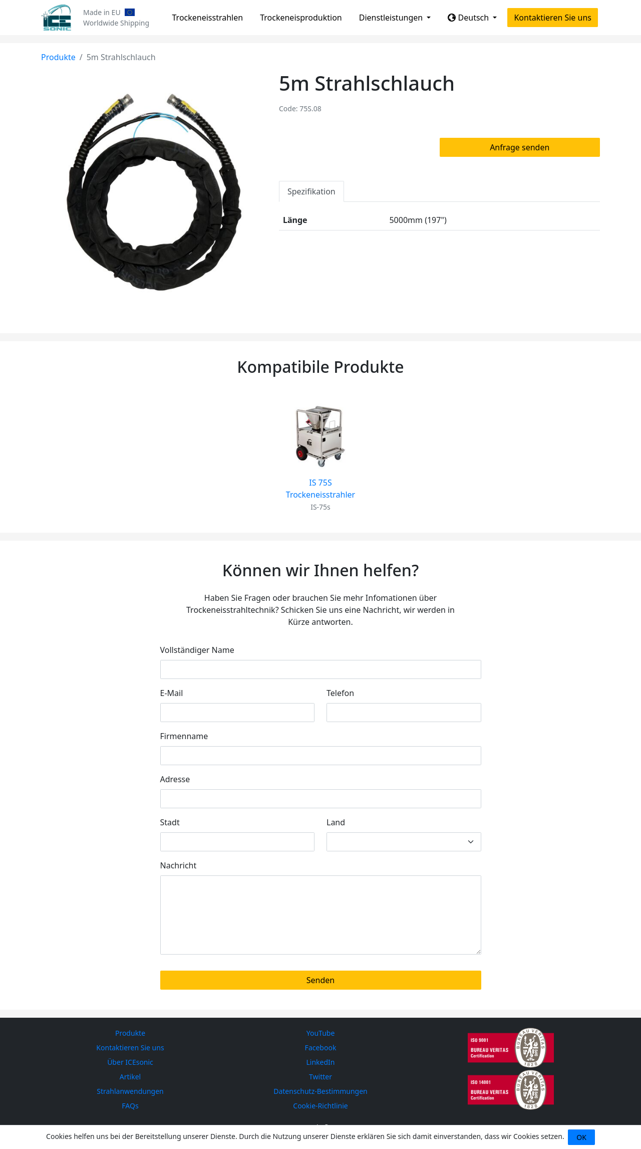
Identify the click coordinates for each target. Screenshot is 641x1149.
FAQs (130, 1105)
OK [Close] (581, 1137)
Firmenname (184, 736)
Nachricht (178, 865)
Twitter (320, 1076)
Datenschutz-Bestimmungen (320, 1091)
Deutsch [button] (469, 17)
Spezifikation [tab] (311, 191)
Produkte (58, 57)
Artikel (130, 1076)
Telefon (340, 693)
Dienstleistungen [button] (392, 17)
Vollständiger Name (197, 649)
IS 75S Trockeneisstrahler (320, 488)
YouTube (320, 1033)
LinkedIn (320, 1062)
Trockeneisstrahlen (207, 17)
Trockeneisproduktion (301, 17)
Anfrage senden (519, 147)
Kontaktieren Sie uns (552, 17)
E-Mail (171, 693)
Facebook (321, 1047)
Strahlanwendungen (130, 1091)
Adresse (175, 779)
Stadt (170, 822)
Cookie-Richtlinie (320, 1105)
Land (336, 822)
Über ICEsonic (130, 1062)
